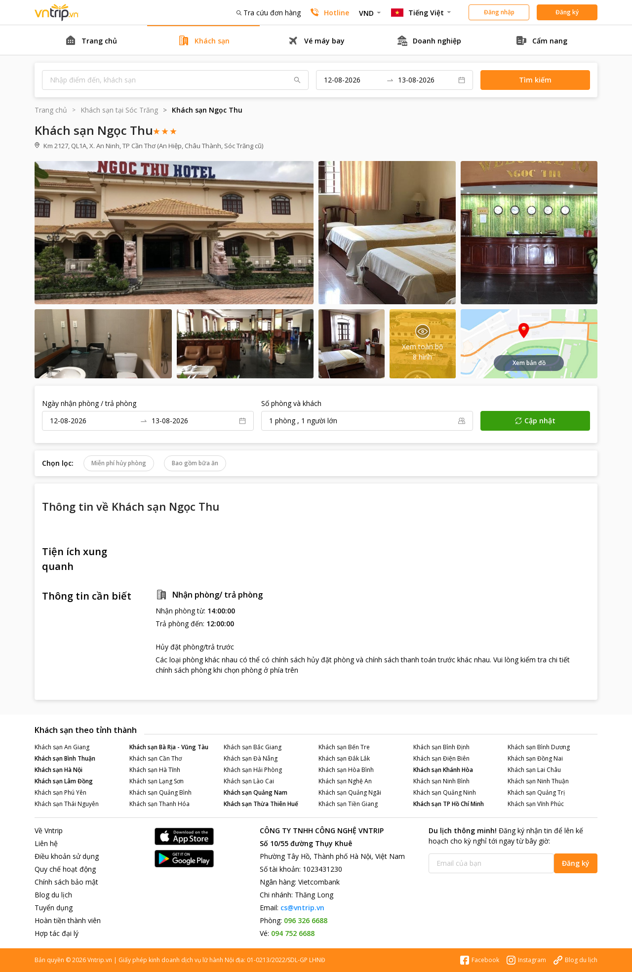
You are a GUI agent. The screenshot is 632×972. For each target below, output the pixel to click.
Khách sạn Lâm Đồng (64, 781)
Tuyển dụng (54, 907)
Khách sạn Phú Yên (60, 792)
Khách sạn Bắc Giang (252, 747)
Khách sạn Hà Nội (58, 770)
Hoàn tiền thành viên (68, 920)
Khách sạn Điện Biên (441, 758)
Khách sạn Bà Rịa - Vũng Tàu (168, 747)
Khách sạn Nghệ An (345, 781)
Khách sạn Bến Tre (344, 747)
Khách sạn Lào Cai (249, 781)
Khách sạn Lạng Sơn (156, 781)
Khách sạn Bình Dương (539, 747)
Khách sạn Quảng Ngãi (349, 792)
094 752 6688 (293, 933)
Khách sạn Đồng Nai (535, 758)
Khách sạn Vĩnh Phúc (536, 804)
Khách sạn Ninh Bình (441, 781)
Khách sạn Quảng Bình (160, 792)
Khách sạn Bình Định (441, 747)
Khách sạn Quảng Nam (255, 792)
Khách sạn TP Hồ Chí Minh (448, 804)
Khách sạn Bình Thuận (65, 758)
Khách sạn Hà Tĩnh (154, 770)
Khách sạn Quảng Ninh (444, 792)
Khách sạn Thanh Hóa (159, 804)
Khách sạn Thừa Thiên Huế (261, 804)
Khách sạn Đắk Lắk (344, 758)
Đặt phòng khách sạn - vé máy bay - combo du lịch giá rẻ (57, 12)
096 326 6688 (305, 920)
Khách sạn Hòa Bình (346, 770)
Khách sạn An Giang (62, 747)
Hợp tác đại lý (57, 933)
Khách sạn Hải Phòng (253, 770)
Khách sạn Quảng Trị (536, 792)
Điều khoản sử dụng (67, 856)
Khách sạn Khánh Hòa (443, 770)
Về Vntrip (49, 830)
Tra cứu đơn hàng (269, 12)
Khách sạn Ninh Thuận (538, 781)
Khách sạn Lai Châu (534, 770)
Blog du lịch (53, 894)
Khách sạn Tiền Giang (348, 804)
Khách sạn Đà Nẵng (250, 758)
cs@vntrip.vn (302, 907)
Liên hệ (46, 843)
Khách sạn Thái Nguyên (67, 804)
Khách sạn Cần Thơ (155, 758)
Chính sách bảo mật (66, 882)
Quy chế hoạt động (65, 869)
